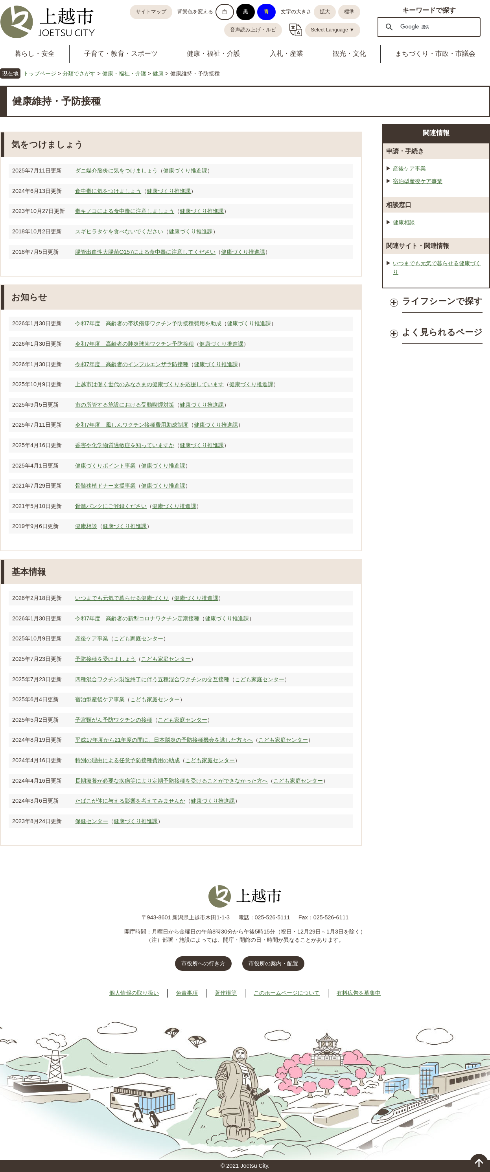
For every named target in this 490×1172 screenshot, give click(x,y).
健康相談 (86, 526)
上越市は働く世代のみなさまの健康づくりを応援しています (149, 384)
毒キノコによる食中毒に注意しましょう (124, 211)
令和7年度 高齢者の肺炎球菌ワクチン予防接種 (134, 344)
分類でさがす (79, 73)
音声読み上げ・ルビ (253, 30)
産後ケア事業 (91, 638)
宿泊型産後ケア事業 (100, 699)
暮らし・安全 (35, 53)
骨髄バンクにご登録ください (111, 506)
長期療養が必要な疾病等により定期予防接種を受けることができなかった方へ (171, 781)
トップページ (39, 73)
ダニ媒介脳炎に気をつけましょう (116, 170)
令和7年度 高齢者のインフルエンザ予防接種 (131, 364)
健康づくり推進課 (185, 170)
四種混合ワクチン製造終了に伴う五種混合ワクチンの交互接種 (152, 679)
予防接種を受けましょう (105, 659)
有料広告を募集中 (359, 993)
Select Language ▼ (333, 30)
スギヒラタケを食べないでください (119, 231)
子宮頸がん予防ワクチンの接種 (113, 720)
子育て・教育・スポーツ (121, 53)
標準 (349, 12)
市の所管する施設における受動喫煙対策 (124, 405)
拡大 (325, 12)
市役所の (273, 963)
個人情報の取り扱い (134, 993)
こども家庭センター (138, 638)
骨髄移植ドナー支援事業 (105, 485)
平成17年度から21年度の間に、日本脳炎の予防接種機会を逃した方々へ (164, 740)
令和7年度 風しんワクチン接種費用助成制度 (131, 425)
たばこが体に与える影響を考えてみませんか (130, 801)
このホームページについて (287, 993)
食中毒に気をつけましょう (108, 191)
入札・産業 (286, 53)
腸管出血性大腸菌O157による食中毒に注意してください (145, 252)
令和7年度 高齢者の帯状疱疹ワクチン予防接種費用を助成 (148, 323)
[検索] (427, 26)
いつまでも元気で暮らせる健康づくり (122, 598)
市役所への (203, 963)
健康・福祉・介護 (213, 53)
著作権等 (226, 993)
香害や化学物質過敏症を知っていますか (124, 445)
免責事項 (187, 993)
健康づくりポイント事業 (105, 465)
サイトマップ (151, 12)
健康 (158, 73)
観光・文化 (349, 53)
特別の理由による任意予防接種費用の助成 (127, 760)
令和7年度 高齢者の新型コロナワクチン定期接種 (137, 618)
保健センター (91, 821)
